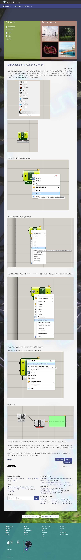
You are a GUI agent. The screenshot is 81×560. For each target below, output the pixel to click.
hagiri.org (13, 2)
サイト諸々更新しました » (49, 516)
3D (61, 530)
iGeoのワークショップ (47, 493)
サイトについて (20, 479)
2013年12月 (43, 503)
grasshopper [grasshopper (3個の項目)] (21, 487)
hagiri (71, 466)
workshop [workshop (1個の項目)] (24, 489)
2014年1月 (64, 501)
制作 (29, 479)
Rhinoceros (67, 462)
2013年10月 (54, 503)
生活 (43, 536)
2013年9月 (65, 503)
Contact (63, 526)
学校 (13, 481)
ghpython (68, 459)
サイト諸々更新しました (47, 489)
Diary (62, 528)
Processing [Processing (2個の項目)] (29, 487)
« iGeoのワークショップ (31, 516)
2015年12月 (54, 501)
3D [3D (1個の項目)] (8, 487)
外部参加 (44, 532)
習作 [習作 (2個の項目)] (13, 491)
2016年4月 (53, 499)
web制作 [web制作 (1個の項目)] (18, 489)
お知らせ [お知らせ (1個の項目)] (30, 489)
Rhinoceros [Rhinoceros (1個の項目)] (11, 489)
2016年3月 (64, 499)
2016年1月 (43, 501)
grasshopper (60, 459)
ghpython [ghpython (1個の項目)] (13, 487)
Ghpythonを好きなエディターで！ (26, 64)
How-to (9, 459)
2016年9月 (43, 499)
